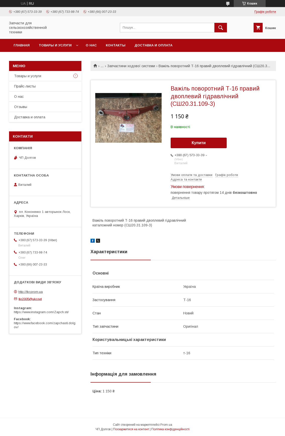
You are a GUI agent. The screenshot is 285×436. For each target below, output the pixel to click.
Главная (22, 45)
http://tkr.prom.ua (30, 292)
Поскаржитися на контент (131, 429)
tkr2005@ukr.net (30, 299)
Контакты (115, 45)
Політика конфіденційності (170, 429)
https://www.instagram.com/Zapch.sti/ (41, 312)
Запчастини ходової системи (131, 66)
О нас (91, 45)
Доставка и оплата (153, 45)
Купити (199, 143)
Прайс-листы (25, 86)
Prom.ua (166, 424)
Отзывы (20, 107)
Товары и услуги (55, 45)
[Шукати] (220, 27)
